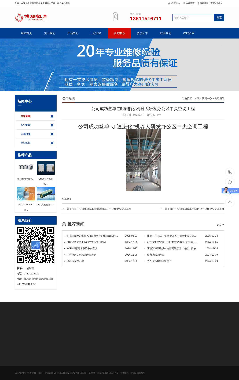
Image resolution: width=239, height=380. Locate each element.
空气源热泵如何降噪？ (181, 261)
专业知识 (37, 143)
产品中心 (72, 33)
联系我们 (165, 33)
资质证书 (142, 33)
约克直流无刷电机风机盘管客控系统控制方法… (101, 236)
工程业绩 (96, 33)
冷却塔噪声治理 (101, 261)
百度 (213, 3)
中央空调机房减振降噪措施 (101, 255)
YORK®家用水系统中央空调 (101, 248)
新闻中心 (119, 33)
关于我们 (49, 33)
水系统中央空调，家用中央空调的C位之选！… (181, 242)
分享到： (67, 198)
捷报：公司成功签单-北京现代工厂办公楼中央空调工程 (101, 208)
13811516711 (230, 172)
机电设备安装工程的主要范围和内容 (101, 242)
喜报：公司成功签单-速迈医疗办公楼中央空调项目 (197, 208)
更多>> (220, 224)
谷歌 (219, 3)
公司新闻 (37, 116)
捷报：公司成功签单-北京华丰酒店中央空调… (181, 236)
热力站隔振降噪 (181, 255)
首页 (196, 98)
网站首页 (26, 33)
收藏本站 (175, 3)
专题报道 (37, 134)
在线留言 (190, 3)
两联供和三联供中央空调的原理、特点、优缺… (181, 248)
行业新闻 (37, 125)
